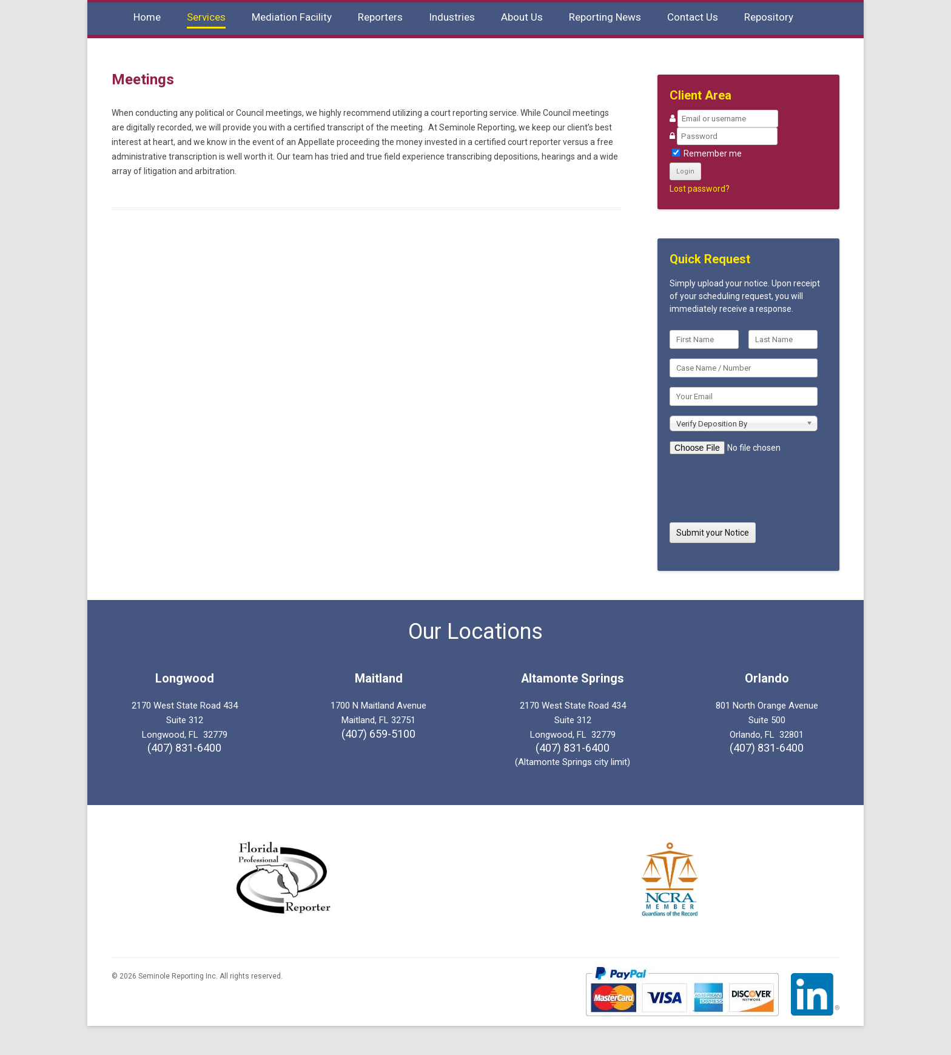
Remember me (707, 153)
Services (206, 17)
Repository (768, 17)
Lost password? (700, 189)
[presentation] (743, 484)
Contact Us (692, 17)
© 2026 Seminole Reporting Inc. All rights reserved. (197, 976)
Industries (452, 17)
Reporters (380, 17)
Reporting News (605, 17)
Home (147, 17)
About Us (522, 17)
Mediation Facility (292, 17)
